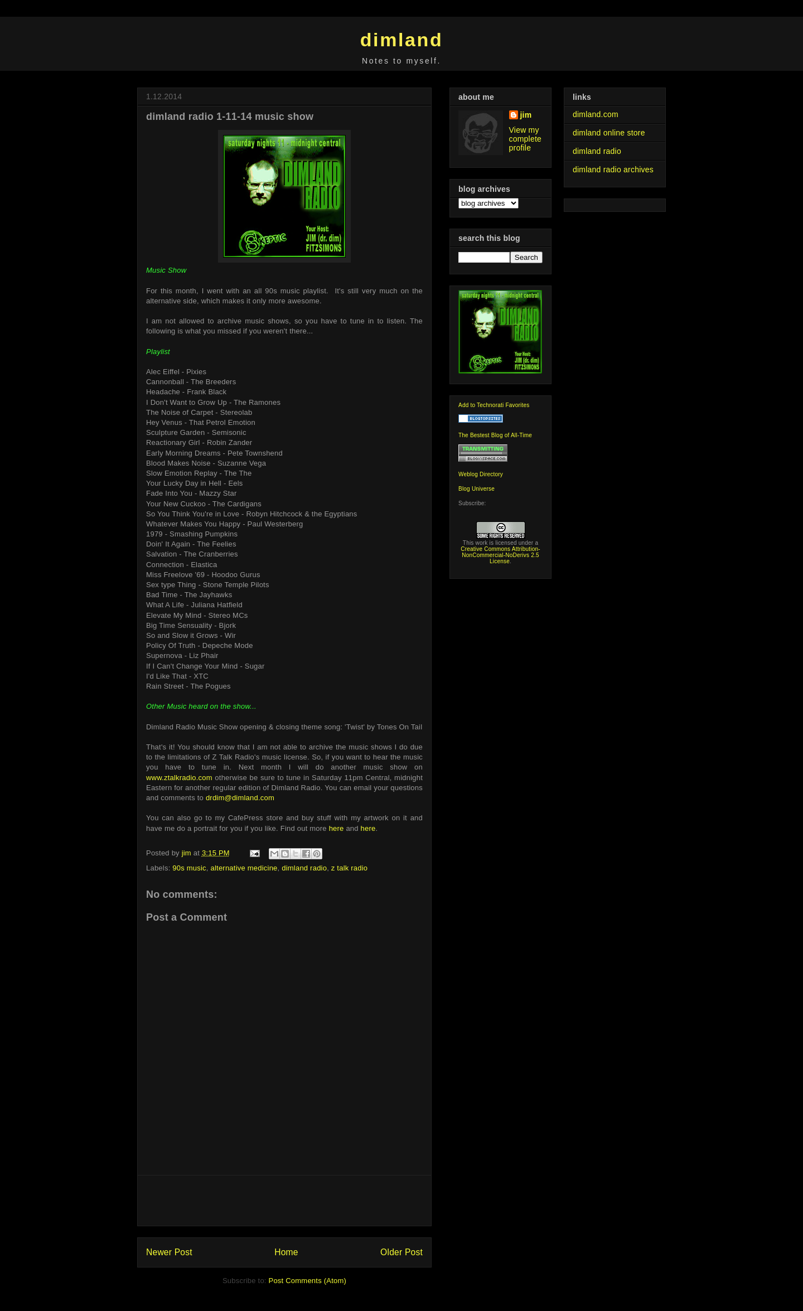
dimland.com (595, 114)
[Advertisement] (284, 1200)
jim (526, 114)
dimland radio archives (613, 169)
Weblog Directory (480, 474)
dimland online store (609, 132)
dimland (401, 39)
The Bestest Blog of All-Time (495, 435)
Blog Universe (476, 489)
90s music (189, 868)
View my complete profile (525, 138)
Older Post (401, 1252)
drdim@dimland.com (240, 798)
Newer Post (169, 1252)
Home (286, 1252)
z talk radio (349, 868)
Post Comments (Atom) (308, 1280)
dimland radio (304, 868)
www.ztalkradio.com (179, 777)
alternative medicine (244, 868)
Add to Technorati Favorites (494, 405)
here (336, 828)
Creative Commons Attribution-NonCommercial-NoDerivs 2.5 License (500, 555)
